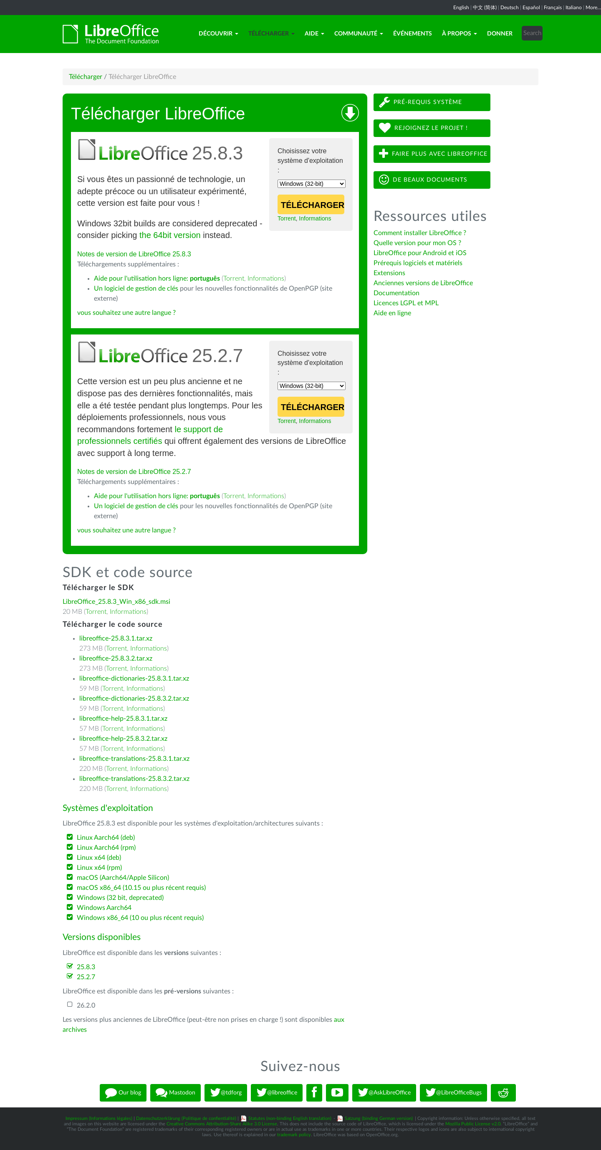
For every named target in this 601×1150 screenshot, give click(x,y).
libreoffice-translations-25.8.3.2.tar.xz (134, 778)
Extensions (389, 273)
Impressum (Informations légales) (99, 1118)
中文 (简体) (485, 7)
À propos (459, 34)
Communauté (358, 34)
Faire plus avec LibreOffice (433, 154)
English (461, 7)
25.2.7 (86, 977)
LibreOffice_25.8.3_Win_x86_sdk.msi (116, 601)
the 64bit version (170, 235)
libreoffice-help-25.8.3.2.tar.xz (123, 738)
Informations (315, 218)
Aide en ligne (392, 313)
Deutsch (509, 7)
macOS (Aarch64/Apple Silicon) (123, 877)
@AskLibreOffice (384, 1093)
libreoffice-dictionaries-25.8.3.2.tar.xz (134, 698)
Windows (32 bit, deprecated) (120, 897)
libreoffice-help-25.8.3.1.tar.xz (123, 718)
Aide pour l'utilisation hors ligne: (157, 278)
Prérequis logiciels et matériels (418, 263)
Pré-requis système (420, 102)
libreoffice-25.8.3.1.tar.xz (115, 638)
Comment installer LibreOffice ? (420, 233)
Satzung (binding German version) (379, 1118)
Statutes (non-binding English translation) (289, 1118)
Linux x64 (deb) (99, 857)
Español (531, 7)
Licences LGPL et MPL (406, 303)
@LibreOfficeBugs (453, 1093)
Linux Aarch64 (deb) (106, 837)
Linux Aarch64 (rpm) (106, 847)
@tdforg (226, 1093)
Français (553, 7)
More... (593, 7)
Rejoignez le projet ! (423, 128)
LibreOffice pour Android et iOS (420, 253)
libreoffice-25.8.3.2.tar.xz (115, 658)
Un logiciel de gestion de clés (136, 288)
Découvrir (218, 34)
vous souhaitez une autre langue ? (126, 312)
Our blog (123, 1093)
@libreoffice (276, 1093)
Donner (500, 34)
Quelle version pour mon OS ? (417, 243)
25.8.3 (86, 967)
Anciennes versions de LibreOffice (423, 283)
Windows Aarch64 (104, 907)
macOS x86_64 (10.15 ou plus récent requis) (141, 887)
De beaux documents (423, 180)
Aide (314, 34)
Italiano (574, 7)
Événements (412, 34)
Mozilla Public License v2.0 (472, 1124)
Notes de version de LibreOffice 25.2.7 (134, 471)
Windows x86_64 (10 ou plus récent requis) (140, 917)
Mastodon (175, 1093)
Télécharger (271, 34)
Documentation (396, 293)
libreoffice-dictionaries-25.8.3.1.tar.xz (134, 678)
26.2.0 (86, 1005)
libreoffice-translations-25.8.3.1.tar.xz (134, 758)
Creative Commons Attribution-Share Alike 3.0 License (222, 1124)
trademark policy (294, 1134)
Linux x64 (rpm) (99, 867)
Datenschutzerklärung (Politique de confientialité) (186, 1118)
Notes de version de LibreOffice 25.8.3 (134, 254)
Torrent (287, 218)
